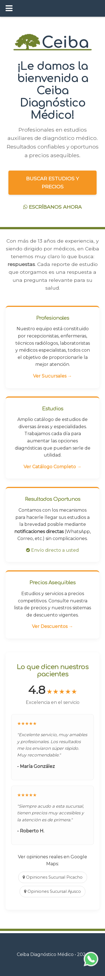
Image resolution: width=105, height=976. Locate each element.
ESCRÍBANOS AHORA (52, 207)
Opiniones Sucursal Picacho (53, 877)
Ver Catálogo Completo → (52, 466)
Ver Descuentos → (52, 626)
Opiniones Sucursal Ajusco (52, 891)
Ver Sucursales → (52, 376)
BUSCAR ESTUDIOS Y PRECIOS (52, 182)
